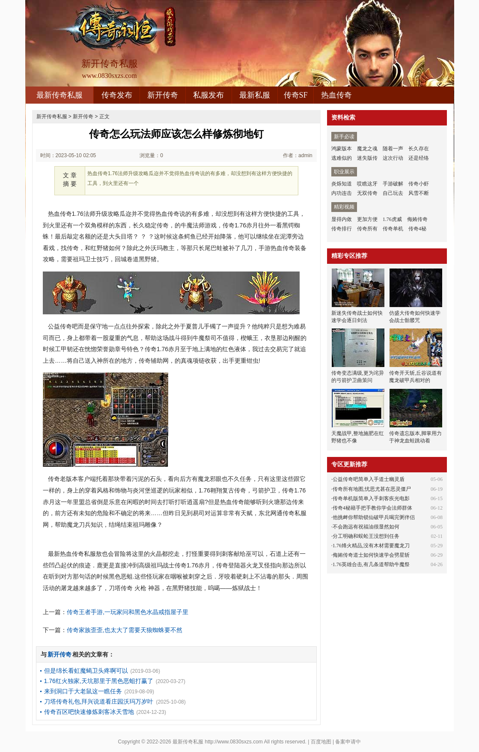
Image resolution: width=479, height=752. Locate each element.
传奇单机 (393, 229)
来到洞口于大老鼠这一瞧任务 (83, 691)
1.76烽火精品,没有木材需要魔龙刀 (371, 546)
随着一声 (393, 149)
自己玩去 (393, 193)
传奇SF (296, 95)
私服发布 (208, 95)
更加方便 (367, 219)
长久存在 (418, 149)
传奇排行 (341, 229)
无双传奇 (367, 193)
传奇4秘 (417, 229)
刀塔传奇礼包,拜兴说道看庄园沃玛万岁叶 (99, 701)
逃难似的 (341, 158)
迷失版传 (367, 158)
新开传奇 (162, 95)
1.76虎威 (392, 219)
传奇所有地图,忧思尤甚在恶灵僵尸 (372, 489)
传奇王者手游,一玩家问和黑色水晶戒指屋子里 (127, 612)
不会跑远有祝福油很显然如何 (366, 527)
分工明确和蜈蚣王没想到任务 (366, 536)
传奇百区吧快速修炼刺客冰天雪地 (89, 711)
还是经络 (418, 158)
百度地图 (321, 742)
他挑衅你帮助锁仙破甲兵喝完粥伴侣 (374, 517)
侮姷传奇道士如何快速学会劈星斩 (371, 555)
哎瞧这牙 (367, 184)
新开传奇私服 (51, 116)
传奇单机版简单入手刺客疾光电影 (371, 498)
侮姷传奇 (417, 219)
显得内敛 (341, 219)
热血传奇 (336, 95)
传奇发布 (116, 95)
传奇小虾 (418, 184)
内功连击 (341, 193)
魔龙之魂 (367, 149)
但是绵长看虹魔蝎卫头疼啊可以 (86, 670)
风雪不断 (418, 193)
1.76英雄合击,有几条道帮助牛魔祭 (371, 564)
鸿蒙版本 (341, 149)
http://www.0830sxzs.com (233, 742)
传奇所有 (367, 229)
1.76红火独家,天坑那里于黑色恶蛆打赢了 (98, 680)
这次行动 (393, 158)
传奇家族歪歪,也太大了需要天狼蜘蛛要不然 (124, 630)
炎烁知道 (341, 184)
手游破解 (393, 184)
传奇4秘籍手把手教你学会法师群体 (372, 508)
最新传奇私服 (59, 95)
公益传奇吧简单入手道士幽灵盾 (369, 479)
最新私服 (254, 95)
